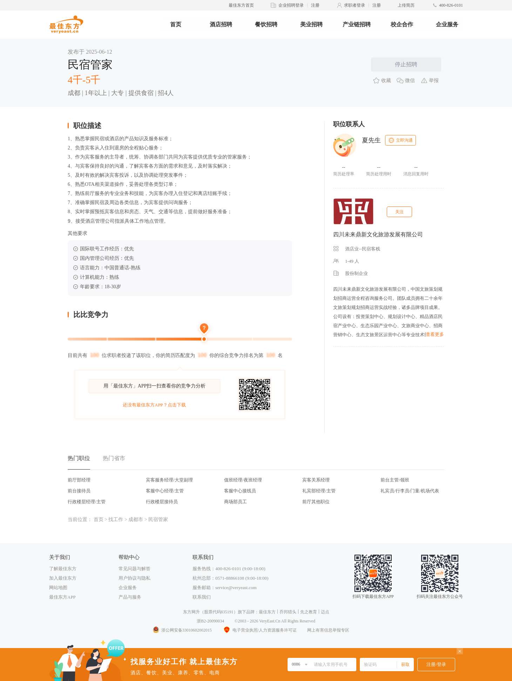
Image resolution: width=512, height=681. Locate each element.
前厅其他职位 (316, 501)
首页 (175, 24)
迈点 (325, 611)
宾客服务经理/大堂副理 (169, 480)
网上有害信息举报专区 (328, 630)
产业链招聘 (357, 24)
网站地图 (58, 587)
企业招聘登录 (291, 5)
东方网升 (191, 611)
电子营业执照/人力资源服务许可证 (259, 630)
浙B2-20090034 (210, 621)
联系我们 (202, 597)
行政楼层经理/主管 (87, 501)
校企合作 (402, 24)
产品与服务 (130, 597)
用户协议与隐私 (134, 578)
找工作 (115, 519)
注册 (315, 5)
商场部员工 (235, 501)
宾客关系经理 (316, 480)
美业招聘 (311, 24)
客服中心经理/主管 (165, 490)
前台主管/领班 (394, 480)
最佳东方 (267, 611)
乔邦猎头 (287, 611)
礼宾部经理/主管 (319, 490)
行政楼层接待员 (162, 501)
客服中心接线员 (240, 490)
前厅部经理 (79, 480)
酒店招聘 (221, 24)
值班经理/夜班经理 (243, 480)
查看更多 (435, 334)
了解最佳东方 (62, 568)
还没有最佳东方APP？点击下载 (154, 404)
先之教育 (308, 611)
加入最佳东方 (62, 578)
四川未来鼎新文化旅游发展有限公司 (378, 234)
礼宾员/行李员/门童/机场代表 (409, 490)
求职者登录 (354, 5)
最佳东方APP (62, 597)
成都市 (135, 519)
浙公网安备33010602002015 (182, 630)
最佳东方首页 (241, 5)
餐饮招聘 (266, 24)
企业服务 (447, 24)
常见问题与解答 (134, 568)
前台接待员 (79, 490)
